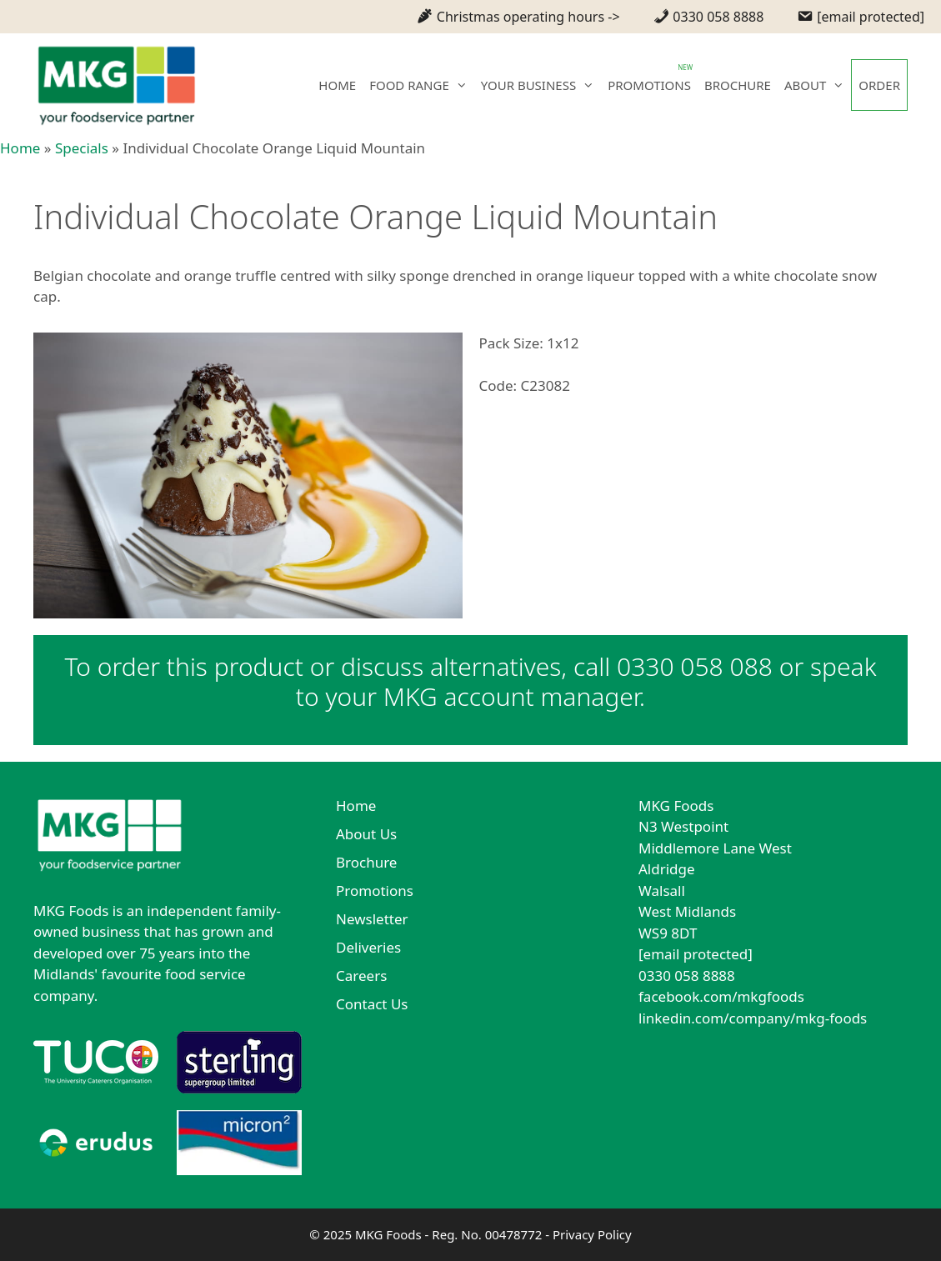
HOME (337, 85)
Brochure (366, 862)
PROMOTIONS (649, 85)
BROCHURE (737, 85)
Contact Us (372, 1003)
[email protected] (695, 953)
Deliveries (368, 947)
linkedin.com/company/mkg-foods (752, 1018)
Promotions (374, 890)
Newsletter (372, 918)
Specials (81, 148)
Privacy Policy (592, 1234)
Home (20, 148)
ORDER (879, 85)
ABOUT (817, 85)
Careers (361, 975)
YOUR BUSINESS (541, 85)
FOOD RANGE (421, 85)
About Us (366, 833)
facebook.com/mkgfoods (721, 996)
